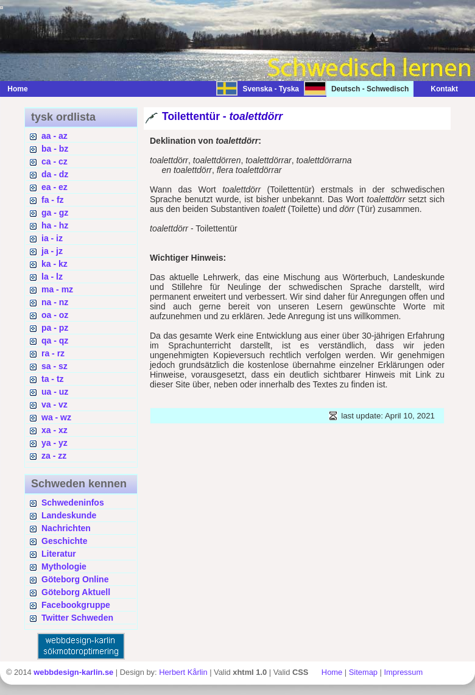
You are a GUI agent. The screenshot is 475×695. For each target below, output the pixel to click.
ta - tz (52, 379)
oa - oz (54, 315)
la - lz (52, 276)
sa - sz (54, 366)
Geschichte (64, 541)
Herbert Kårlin (183, 672)
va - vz (54, 404)
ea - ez (54, 187)
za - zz (53, 455)
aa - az (54, 136)
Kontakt (438, 89)
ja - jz (52, 251)
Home (17, 89)
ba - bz (54, 148)
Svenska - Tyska (270, 89)
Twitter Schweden (77, 618)
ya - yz (54, 443)
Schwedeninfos (72, 502)
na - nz (54, 302)
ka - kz (54, 264)
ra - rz (53, 353)
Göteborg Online (74, 579)
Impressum (403, 672)
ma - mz (57, 289)
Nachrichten (66, 528)
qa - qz (54, 340)
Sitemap (363, 672)
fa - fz (52, 200)
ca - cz (54, 161)
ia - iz (52, 238)
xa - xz (54, 430)
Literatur (58, 554)
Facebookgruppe (75, 605)
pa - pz (54, 328)
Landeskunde (68, 515)
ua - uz (54, 392)
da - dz (54, 174)
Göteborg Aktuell (75, 592)
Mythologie (63, 566)
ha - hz (54, 225)
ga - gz (54, 212)
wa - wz (56, 417)
